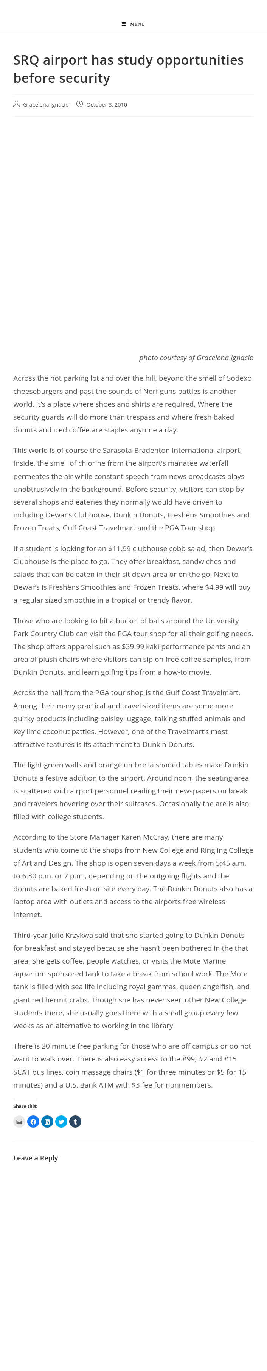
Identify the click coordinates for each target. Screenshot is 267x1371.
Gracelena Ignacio (45, 104)
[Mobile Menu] (133, 24)
